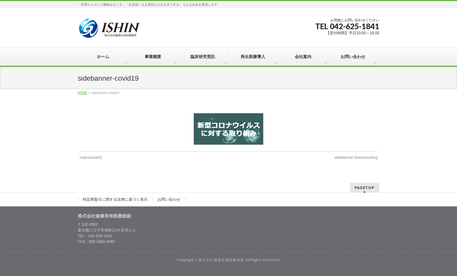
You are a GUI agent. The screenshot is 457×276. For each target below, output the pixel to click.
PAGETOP (364, 187)
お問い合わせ (168, 199)
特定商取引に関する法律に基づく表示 (115, 199)
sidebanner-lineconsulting (355, 157)
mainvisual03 (91, 157)
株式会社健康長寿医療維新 (221, 260)
